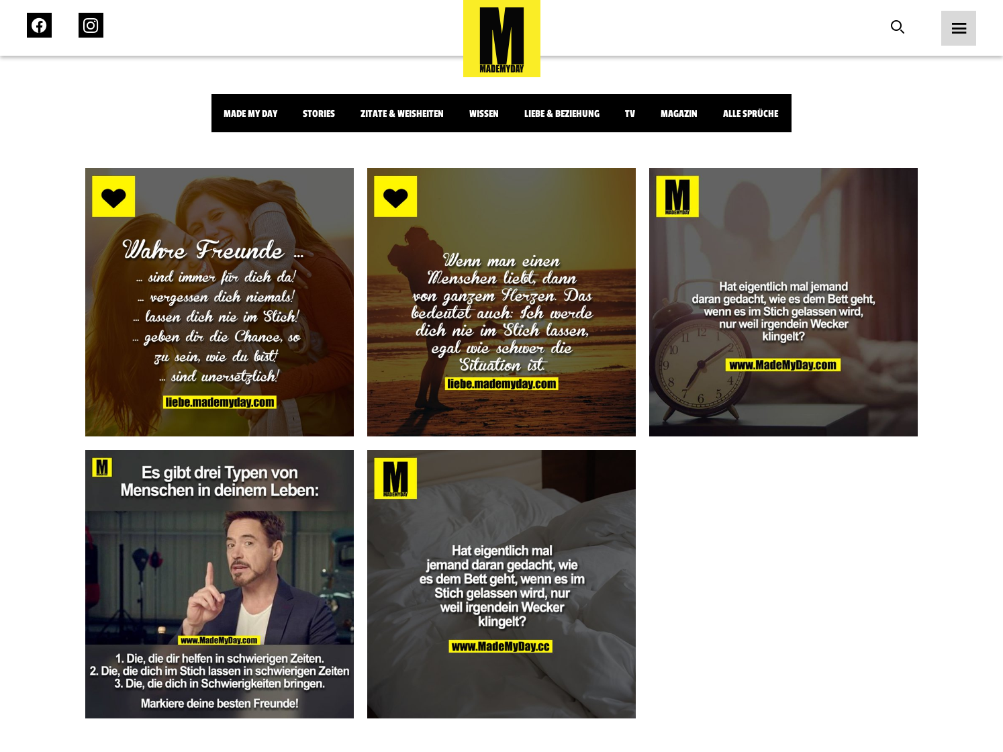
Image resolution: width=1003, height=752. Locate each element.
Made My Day (250, 114)
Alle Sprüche (750, 114)
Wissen (484, 114)
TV (630, 114)
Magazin (679, 114)
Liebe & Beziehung (562, 114)
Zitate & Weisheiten (402, 114)
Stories (319, 114)
